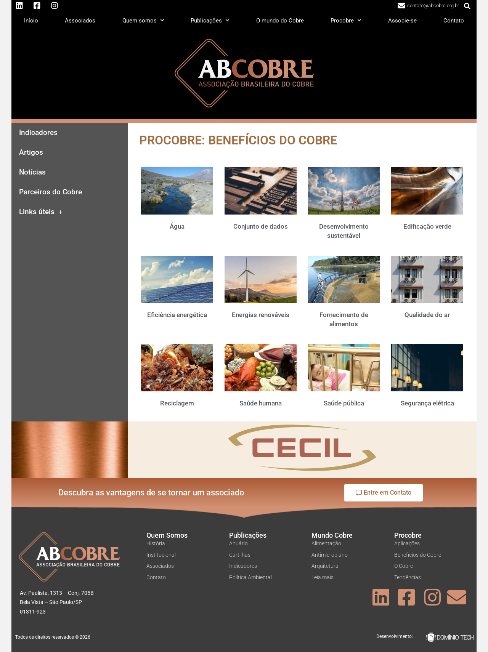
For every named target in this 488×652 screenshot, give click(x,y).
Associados (80, 20)
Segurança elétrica (427, 403)
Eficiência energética (177, 315)
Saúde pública (344, 403)
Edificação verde (427, 226)
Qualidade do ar (427, 315)
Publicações (210, 20)
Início (31, 20)
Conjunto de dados (260, 226)
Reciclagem (177, 403)
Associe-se (402, 20)
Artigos (31, 152)
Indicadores (38, 132)
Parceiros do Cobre (50, 192)
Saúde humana (260, 403)
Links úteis (41, 212)
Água (177, 226)
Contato (453, 20)
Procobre (346, 20)
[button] (467, 6)
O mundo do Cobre (280, 20)
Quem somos (143, 20)
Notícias (32, 172)
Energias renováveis (260, 315)
